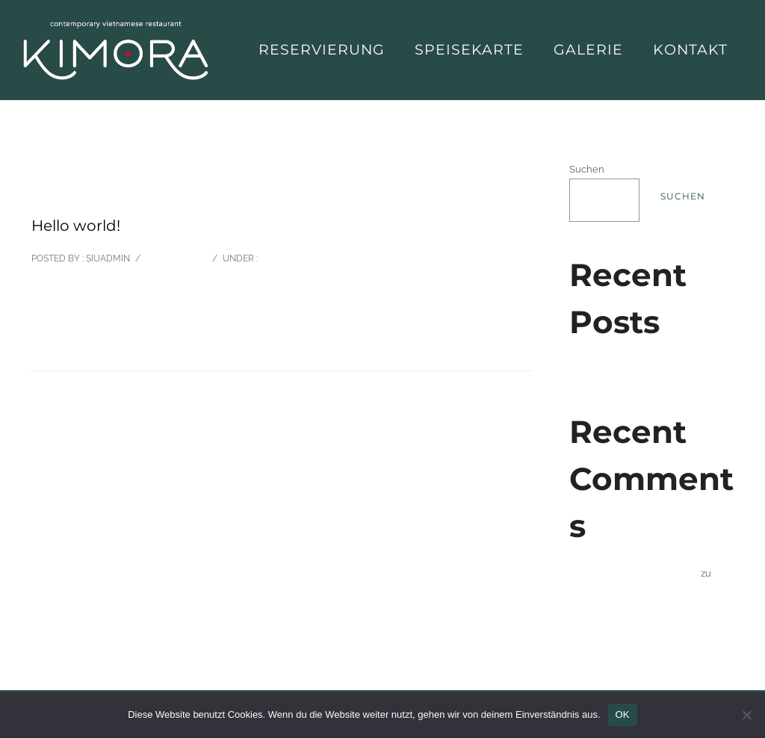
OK (623, 714)
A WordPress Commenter (640, 573)
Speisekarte (469, 49)
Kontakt (690, 49)
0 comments (175, 258)
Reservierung (321, 49)
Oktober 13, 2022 (68, 193)
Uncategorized (296, 258)
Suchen (586, 169)
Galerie (588, 49)
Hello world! (597, 369)
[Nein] (746, 714)
